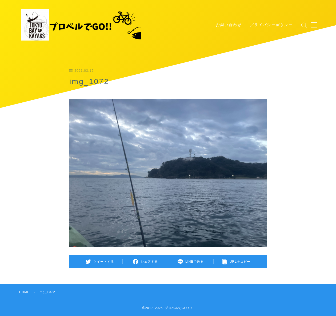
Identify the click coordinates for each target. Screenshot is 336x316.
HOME (24, 292)
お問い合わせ (229, 25)
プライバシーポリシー (271, 25)
